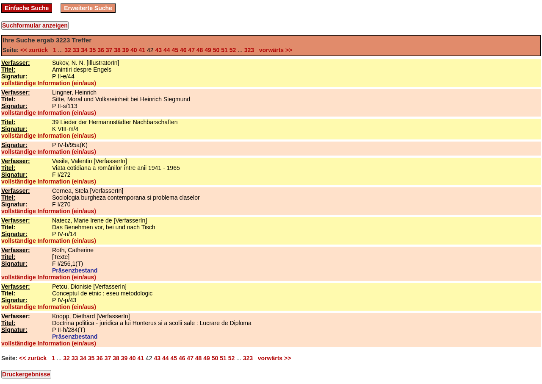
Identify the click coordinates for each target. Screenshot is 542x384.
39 (125, 50)
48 (199, 50)
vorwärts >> (274, 50)
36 (100, 50)
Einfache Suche (27, 8)
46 (183, 50)
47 (191, 50)
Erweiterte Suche (88, 8)
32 (67, 50)
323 (249, 50)
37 (109, 50)
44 (166, 50)
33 (76, 50)
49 (208, 50)
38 (117, 50)
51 (224, 50)
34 (84, 50)
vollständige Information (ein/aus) (48, 83)
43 (158, 50)
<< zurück (35, 50)
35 (92, 50)
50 (216, 50)
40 (133, 50)
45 (174, 50)
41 (142, 50)
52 (233, 50)
